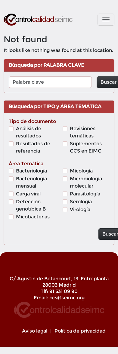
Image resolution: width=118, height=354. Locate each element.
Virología (80, 209)
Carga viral (28, 194)
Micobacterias (33, 217)
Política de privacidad (80, 331)
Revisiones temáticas (82, 132)
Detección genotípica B (31, 205)
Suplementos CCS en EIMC (86, 147)
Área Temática (26, 163)
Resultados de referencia (33, 147)
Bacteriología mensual (31, 182)
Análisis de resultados (28, 132)
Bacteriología (31, 171)
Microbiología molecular (86, 182)
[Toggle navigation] (106, 20)
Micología (81, 171)
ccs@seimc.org (67, 298)
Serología (81, 201)
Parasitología (85, 194)
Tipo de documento (32, 121)
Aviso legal (34, 331)
